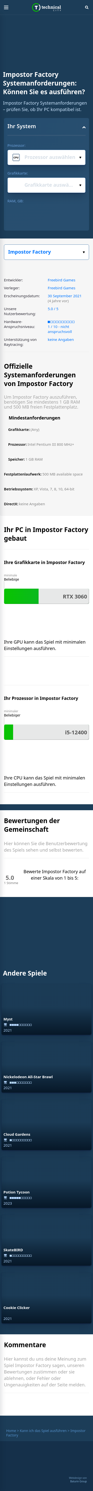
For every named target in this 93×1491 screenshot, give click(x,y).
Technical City (46, 7)
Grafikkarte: (17, 173)
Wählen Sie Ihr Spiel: (84, 252)
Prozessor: (16, 145)
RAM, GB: (15, 200)
